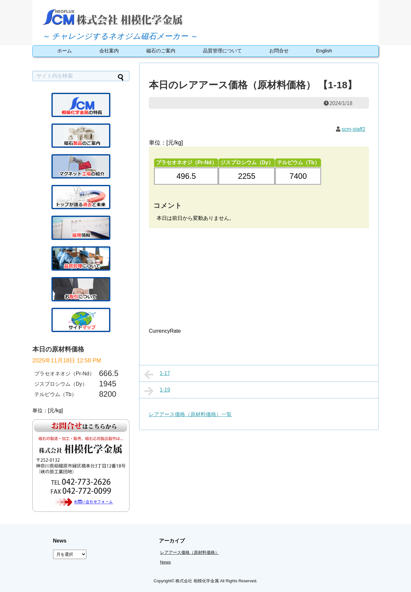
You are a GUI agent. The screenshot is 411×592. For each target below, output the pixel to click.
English (324, 50)
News (165, 562)
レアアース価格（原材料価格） (189, 552)
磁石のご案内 (160, 50)
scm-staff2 (353, 129)
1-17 (157, 374)
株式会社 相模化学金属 (197, 580)
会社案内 (109, 50)
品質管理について (222, 50)
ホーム (64, 50)
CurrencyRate (165, 331)
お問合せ (279, 50)
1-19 (157, 391)
